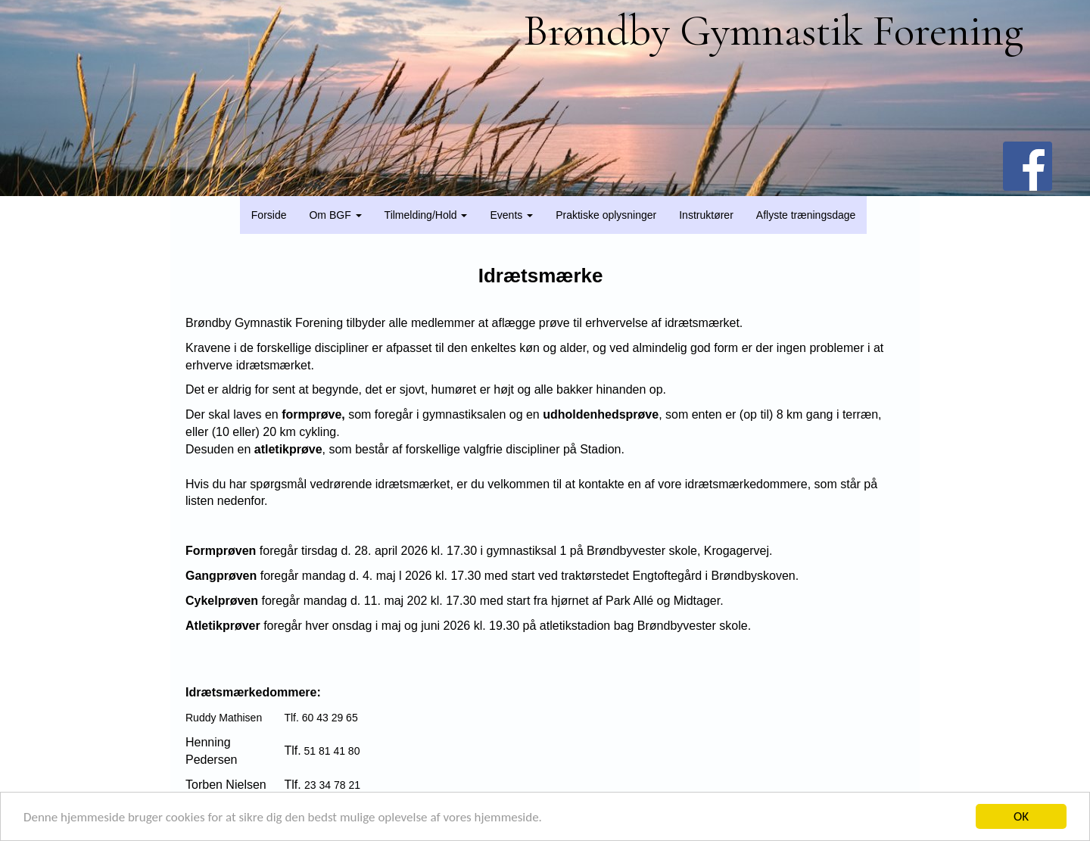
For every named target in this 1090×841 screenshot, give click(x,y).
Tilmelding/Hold (426, 215)
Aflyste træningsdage (806, 215)
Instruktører (706, 215)
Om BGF (335, 215)
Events (511, 215)
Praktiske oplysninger (606, 215)
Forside (269, 215)
